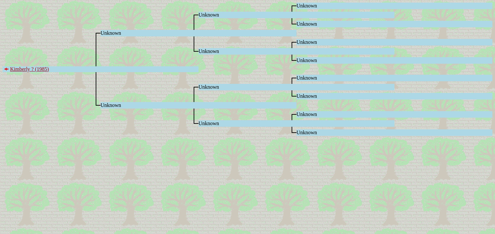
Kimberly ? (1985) (29, 69)
